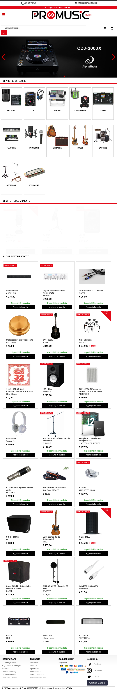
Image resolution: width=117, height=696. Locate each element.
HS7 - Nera (48, 389)
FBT (8, 539)
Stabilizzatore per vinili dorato (19, 340)
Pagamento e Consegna (11, 666)
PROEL (46, 238)
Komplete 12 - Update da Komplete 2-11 (90, 439)
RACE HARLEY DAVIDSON (54, 488)
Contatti (33, 666)
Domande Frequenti (38, 678)
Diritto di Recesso (9, 675)
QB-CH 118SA (12, 537)
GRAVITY (47, 591)
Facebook (94, 664)
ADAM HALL (84, 589)
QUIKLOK (47, 443)
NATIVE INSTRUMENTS (89, 443)
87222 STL (48, 635)
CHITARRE (57, 148)
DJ (34, 110)
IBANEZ (46, 342)
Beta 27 (9, 235)
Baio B (9, 635)
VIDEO (103, 110)
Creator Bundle (86, 235)
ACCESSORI (11, 185)
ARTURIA (47, 295)
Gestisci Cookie (97, 683)
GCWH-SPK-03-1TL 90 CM (91, 290)
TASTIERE (11, 148)
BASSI (80, 148)
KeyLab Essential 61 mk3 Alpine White (54, 291)
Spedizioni (34, 669)
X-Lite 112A (84, 537)
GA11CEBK (48, 340)
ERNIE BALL (11, 394)
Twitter (93, 676)
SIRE (45, 542)
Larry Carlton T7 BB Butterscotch (51, 538)
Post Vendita (35, 672)
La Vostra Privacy (9, 672)
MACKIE (82, 238)
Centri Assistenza (37, 675)
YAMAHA (47, 392)
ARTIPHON (11, 293)
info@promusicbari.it (87, 3)
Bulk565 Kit (48, 235)
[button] (4, 57)
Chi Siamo (34, 662)
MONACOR (84, 394)
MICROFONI (34, 148)
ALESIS (82, 342)
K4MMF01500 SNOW (88, 586)
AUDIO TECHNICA (87, 490)
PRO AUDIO (11, 110)
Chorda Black (12, 290)
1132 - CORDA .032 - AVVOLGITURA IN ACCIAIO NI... (20, 390)
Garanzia (5, 669)
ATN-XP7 (83, 488)
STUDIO (57, 110)
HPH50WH (11, 438)
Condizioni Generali (10, 678)
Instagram (94, 670)
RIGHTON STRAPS (51, 490)
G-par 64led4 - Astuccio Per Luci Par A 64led (18, 587)
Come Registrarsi (9, 662)
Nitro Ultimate (85, 340)
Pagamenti (62, 662)
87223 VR (83, 635)
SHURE (9, 238)
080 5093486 (30, 3)
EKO (8, 638)
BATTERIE (103, 148)
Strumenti (34, 185)
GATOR (82, 293)
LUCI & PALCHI (80, 110)
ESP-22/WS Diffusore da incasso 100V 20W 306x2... (91, 390)
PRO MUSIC (11, 342)
